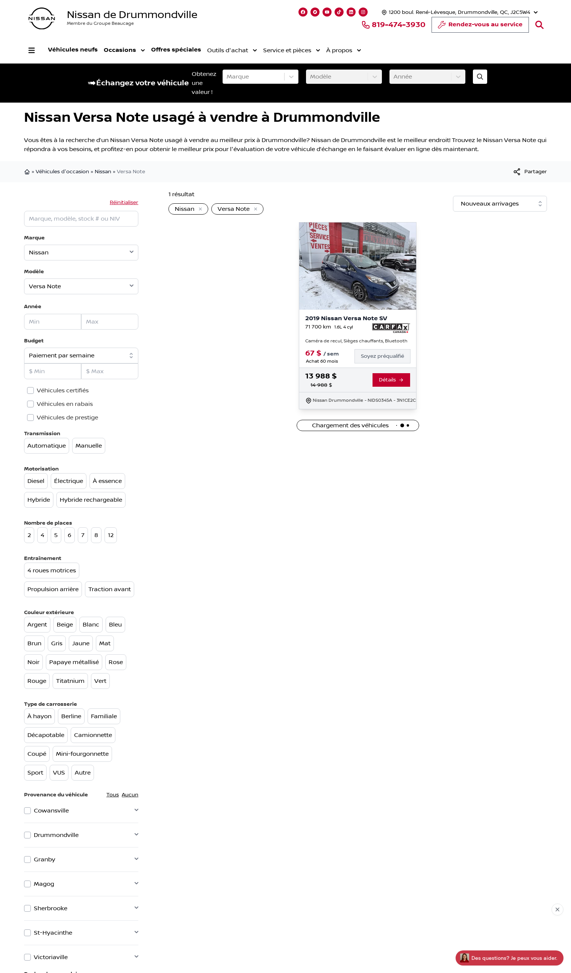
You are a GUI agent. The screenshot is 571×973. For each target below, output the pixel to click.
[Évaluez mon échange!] (480, 77)
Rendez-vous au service (480, 26)
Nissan (103, 172)
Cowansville (51, 810)
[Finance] (385, 356)
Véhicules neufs (73, 49)
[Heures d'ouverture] (459, 12)
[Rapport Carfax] (391, 328)
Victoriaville (51, 957)
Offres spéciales (176, 49)
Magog (44, 884)
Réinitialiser (124, 203)
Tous (112, 795)
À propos (343, 50)
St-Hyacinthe (53, 932)
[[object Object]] (529, 171)
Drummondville (56, 835)
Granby (44, 859)
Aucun (130, 795)
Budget (34, 340)
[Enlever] (199, 209)
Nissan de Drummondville (132, 15)
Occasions (124, 50)
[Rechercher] (539, 24)
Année (32, 306)
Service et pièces (291, 50)
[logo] (42, 19)
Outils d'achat (232, 50)
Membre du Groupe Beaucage (100, 23)
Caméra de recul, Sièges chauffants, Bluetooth (356, 341)
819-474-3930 (393, 24)
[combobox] (227, 76)
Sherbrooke (50, 908)
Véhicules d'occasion (62, 172)
